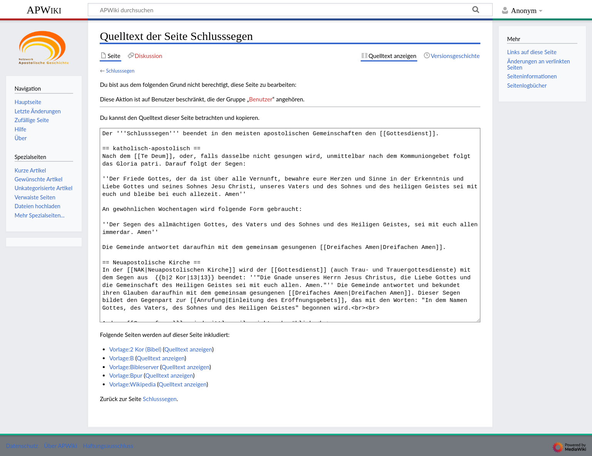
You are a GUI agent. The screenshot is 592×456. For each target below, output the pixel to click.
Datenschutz (22, 445)
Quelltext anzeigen (188, 349)
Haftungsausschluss (108, 445)
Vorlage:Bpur (125, 375)
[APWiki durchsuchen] (290, 9)
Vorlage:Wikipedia (132, 384)
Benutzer (260, 99)
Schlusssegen (120, 71)
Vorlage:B (121, 358)
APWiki (44, 10)
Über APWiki (60, 445)
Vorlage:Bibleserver (134, 366)
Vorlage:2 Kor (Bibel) (135, 349)
